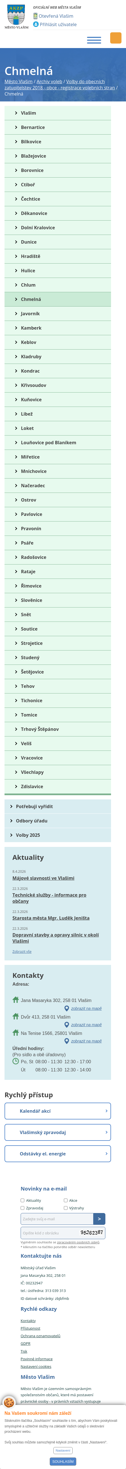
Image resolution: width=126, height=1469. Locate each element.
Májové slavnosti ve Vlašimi (43, 878)
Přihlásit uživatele (58, 24)
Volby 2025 (28, 835)
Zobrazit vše (22, 951)
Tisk (24, 1351)
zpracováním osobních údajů (78, 1242)
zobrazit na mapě (86, 1008)
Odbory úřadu (32, 821)
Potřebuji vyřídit (34, 806)
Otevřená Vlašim (56, 16)
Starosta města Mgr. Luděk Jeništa (51, 918)
